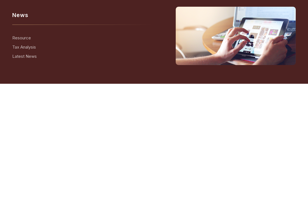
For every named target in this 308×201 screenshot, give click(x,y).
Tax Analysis (24, 47)
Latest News (24, 56)
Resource (21, 37)
